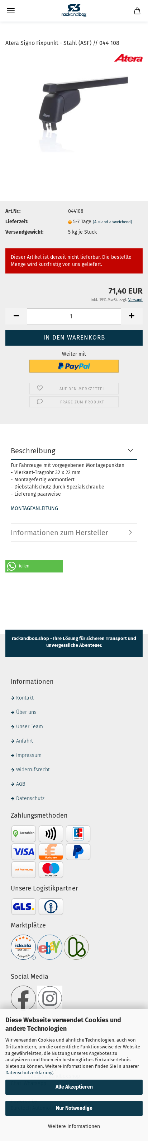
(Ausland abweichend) (112, 222)
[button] (34, 566)
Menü (11, 10)
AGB (20, 784)
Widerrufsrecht (33, 770)
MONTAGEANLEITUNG (34, 508)
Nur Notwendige (74, 1108)
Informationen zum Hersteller (59, 532)
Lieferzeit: (16, 222)
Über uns (26, 712)
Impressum (29, 755)
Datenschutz (30, 798)
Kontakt (25, 698)
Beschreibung (33, 450)
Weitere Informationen (74, 1126)
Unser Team (29, 727)
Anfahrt (24, 741)
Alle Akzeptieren (74, 1087)
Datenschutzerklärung (29, 1072)
